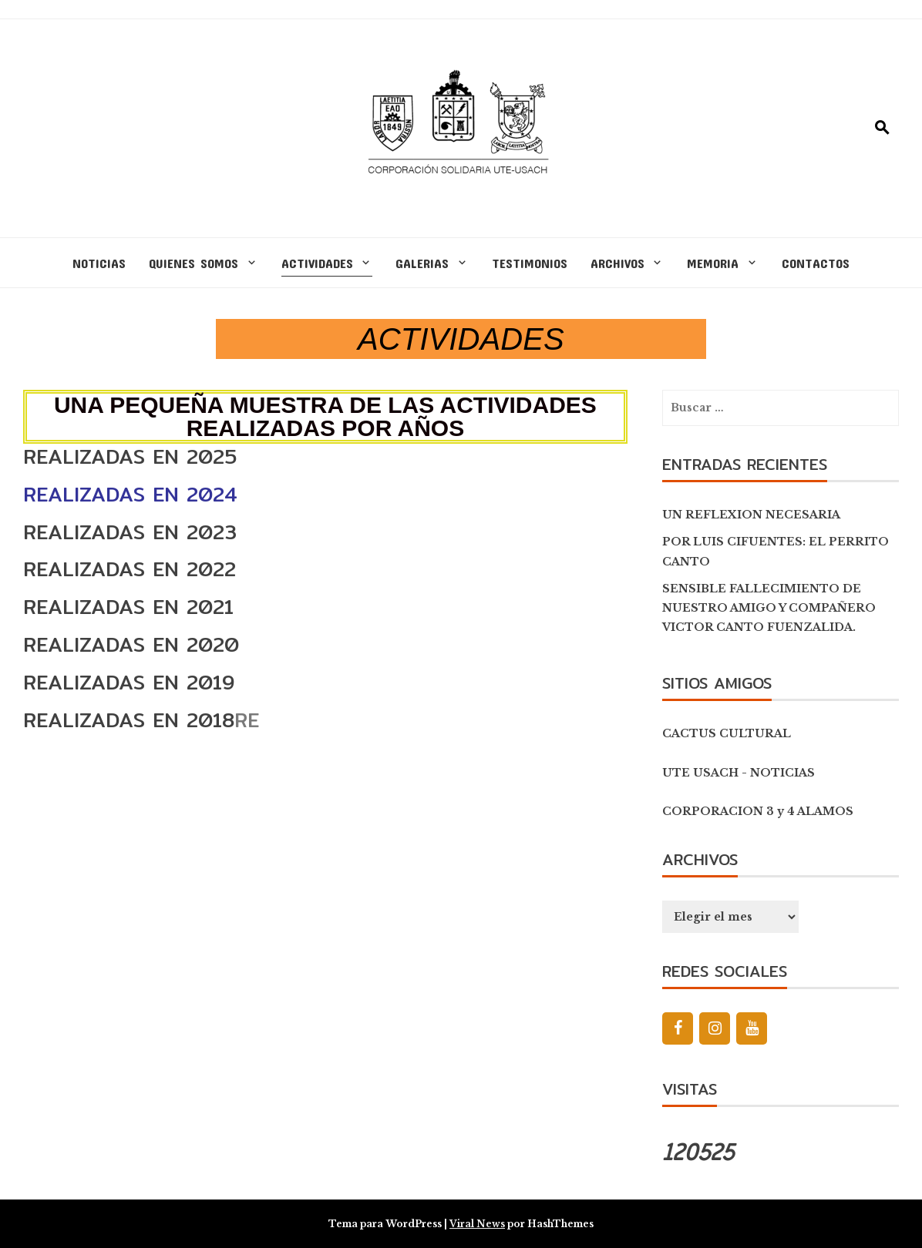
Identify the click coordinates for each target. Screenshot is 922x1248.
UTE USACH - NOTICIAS (738, 773)
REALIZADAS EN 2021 (128, 606)
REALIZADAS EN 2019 (128, 682)
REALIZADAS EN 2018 (128, 720)
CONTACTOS (816, 262)
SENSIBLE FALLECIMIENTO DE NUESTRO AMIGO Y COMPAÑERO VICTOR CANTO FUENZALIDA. (769, 608)
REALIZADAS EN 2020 (131, 644)
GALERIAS (422, 262)
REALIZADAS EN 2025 (130, 456)
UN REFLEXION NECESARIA (751, 515)
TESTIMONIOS (529, 262)
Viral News (477, 1224)
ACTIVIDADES (317, 262)
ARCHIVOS (617, 262)
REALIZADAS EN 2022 (129, 569)
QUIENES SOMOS (193, 262)
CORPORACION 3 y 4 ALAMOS (757, 811)
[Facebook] (677, 1028)
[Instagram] (714, 1028)
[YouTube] (751, 1028)
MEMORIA (713, 262)
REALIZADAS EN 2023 (130, 532)
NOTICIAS (99, 262)
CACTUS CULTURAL (726, 733)
